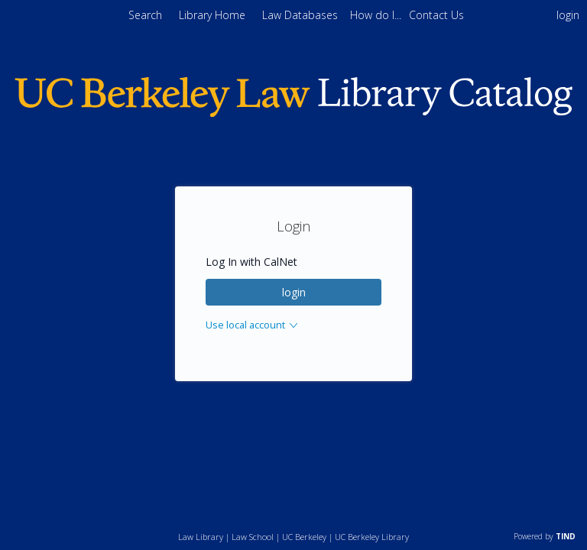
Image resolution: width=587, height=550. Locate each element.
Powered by (545, 536)
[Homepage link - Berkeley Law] (293, 112)
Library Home (213, 15)
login (294, 292)
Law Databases (301, 15)
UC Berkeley (304, 536)
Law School (253, 536)
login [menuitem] (567, 15)
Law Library (200, 536)
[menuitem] (377, 15)
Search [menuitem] (145, 15)
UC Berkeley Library (372, 536)
